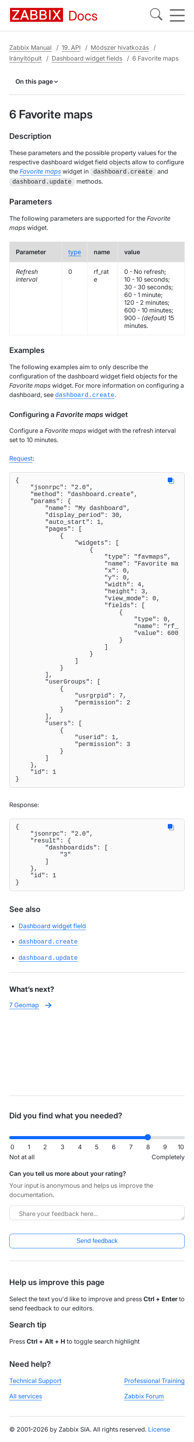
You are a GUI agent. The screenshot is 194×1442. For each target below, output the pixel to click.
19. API (71, 47)
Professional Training (154, 1387)
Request (20, 456)
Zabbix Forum (144, 1402)
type (74, 250)
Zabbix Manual (30, 47)
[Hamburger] (177, 15)
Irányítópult (25, 58)
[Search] (156, 15)
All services (25, 1402)
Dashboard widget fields (87, 58)
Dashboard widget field (52, 1005)
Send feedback (97, 1247)
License (159, 1435)
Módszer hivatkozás (120, 47)
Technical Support (35, 1387)
